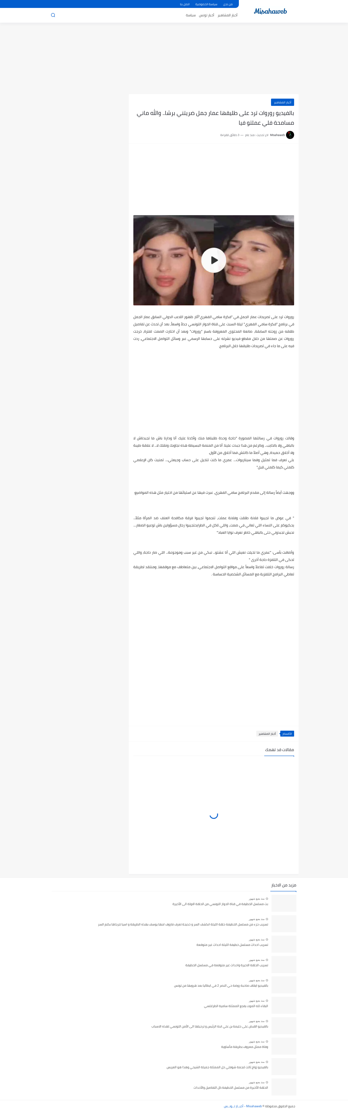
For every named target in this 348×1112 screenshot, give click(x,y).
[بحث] (53, 15)
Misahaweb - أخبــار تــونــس (243, 1106)
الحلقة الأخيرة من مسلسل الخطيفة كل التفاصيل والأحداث (231, 1087)
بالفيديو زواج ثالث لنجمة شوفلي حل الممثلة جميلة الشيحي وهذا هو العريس (217, 1067)
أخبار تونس (206, 15)
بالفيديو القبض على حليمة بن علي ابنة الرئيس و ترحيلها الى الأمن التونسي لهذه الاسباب (209, 1026)
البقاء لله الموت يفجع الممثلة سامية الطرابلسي (236, 1006)
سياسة (191, 15)
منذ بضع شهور (257, 898)
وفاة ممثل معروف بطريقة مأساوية (244, 1047)
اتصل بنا (185, 4)
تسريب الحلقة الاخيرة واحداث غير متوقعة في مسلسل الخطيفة (226, 965)
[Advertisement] (174, 59)
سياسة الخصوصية (206, 4)
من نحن (228, 4)
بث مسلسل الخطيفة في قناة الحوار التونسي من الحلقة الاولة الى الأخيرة (220, 904)
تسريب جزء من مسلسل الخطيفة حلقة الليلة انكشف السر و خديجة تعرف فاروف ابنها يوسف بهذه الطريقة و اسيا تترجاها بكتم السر (183, 924)
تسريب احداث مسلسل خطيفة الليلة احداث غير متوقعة (232, 945)
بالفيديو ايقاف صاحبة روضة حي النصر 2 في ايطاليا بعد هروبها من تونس (221, 985)
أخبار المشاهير (228, 15)
